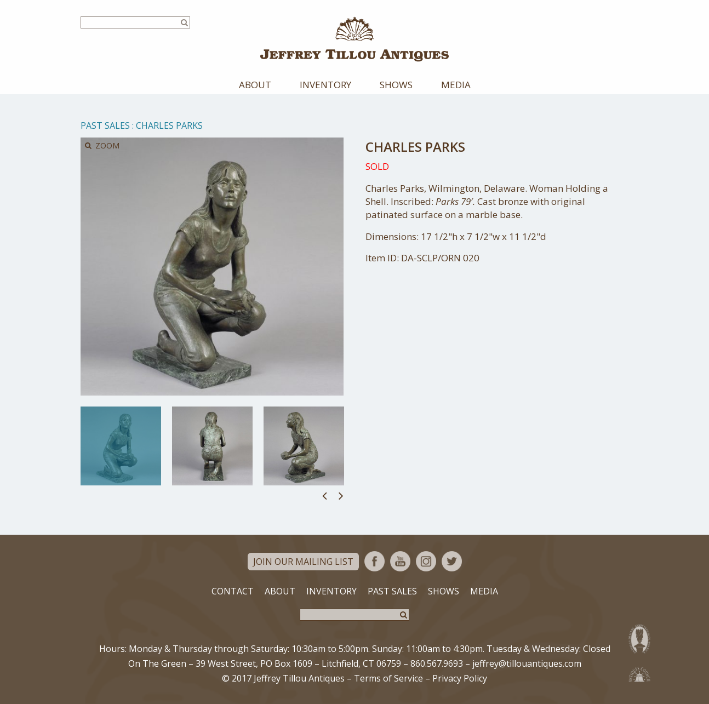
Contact (232, 591)
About (255, 84)
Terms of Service (388, 678)
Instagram (426, 561)
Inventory (325, 84)
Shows (396, 84)
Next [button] (341, 495)
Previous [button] (324, 495)
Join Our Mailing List (303, 562)
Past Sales (105, 125)
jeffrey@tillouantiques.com (526, 663)
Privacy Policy (459, 678)
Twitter (452, 561)
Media (456, 84)
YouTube (400, 561)
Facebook (374, 561)
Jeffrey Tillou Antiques (354, 39)
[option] (121, 446)
